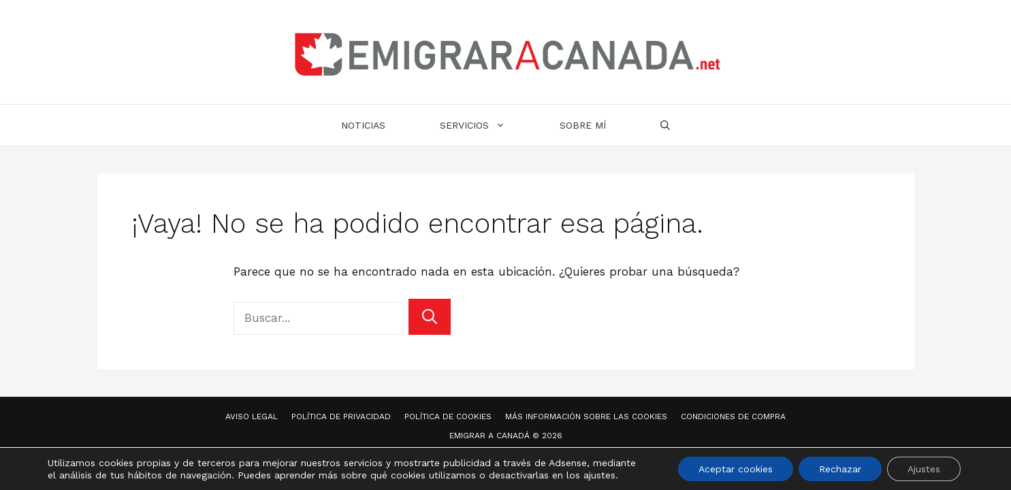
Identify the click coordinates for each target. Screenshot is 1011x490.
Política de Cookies (448, 416)
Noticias (363, 125)
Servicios (486, 125)
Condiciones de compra (733, 416)
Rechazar (840, 468)
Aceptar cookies (736, 468)
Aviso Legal (251, 416)
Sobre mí (583, 125)
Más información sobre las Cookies (586, 416)
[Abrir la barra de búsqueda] (665, 125)
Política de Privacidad (341, 416)
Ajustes (924, 468)
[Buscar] (429, 317)
